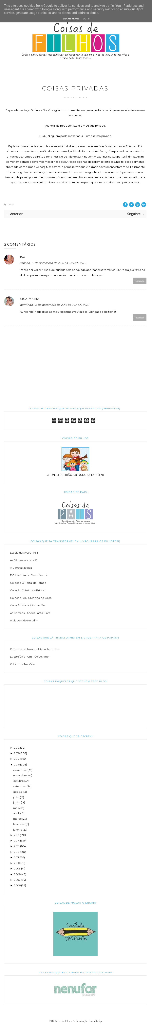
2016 (17, 764)
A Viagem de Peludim (24, 620)
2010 (17, 862)
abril (16, 813)
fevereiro (19, 824)
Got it (87, 18)
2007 (17, 879)
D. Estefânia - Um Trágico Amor (30, 656)
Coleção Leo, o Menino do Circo (31, 597)
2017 (16, 758)
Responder (139, 281)
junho (16, 802)
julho (16, 797)
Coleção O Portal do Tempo (28, 582)
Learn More (71, 18)
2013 (17, 846)
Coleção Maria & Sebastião (27, 605)
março (17, 818)
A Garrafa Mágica (21, 567)
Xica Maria (29, 299)
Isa (22, 257)
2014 (17, 840)
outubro (18, 780)
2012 (16, 851)
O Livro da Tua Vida (22, 664)
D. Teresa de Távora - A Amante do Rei (34, 649)
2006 (17, 885)
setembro (19, 786)
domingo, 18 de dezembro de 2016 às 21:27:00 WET (54, 305)
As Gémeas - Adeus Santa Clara (30, 612)
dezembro (20, 770)
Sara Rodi (70, 97)
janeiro (17, 829)
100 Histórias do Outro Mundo (29, 575)
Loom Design (96, 1020)
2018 (17, 753)
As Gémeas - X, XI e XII (24, 560)
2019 (17, 747)
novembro (20, 775)
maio (16, 808)
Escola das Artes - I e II (24, 552)
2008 (17, 874)
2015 (16, 835)
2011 (16, 857)
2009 (17, 868)
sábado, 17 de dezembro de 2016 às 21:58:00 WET (53, 263)
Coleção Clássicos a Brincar (28, 590)
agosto (17, 791)
